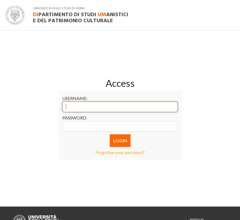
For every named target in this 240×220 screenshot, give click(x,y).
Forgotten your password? (120, 152)
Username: (74, 98)
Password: (74, 117)
